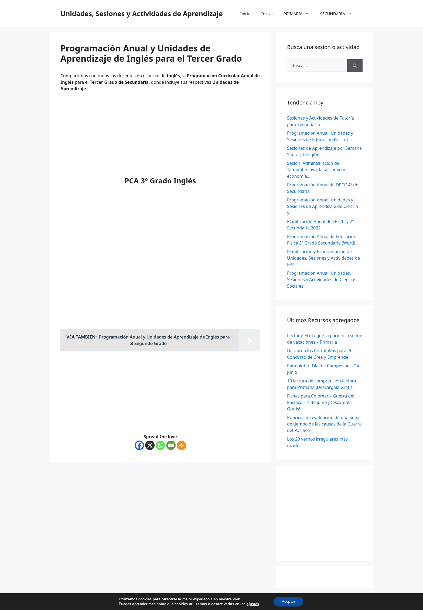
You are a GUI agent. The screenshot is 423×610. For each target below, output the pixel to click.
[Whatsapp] (160, 445)
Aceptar (288, 601)
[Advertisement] (160, 136)
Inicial (267, 13)
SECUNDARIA (338, 13)
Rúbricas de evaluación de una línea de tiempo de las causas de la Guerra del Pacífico (324, 423)
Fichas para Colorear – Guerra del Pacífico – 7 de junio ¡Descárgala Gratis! (320, 402)
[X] (150, 445)
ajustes (253, 604)
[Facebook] (139, 445)
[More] (181, 445)
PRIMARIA (299, 13)
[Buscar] (355, 65)
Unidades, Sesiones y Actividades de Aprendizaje (141, 13)
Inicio (245, 13)
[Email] (171, 445)
